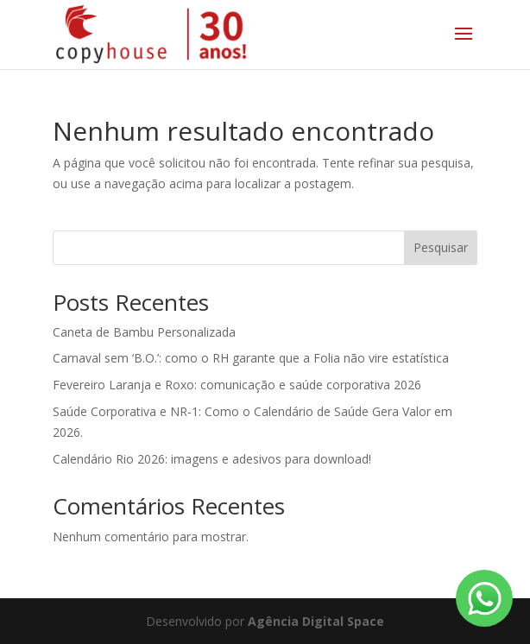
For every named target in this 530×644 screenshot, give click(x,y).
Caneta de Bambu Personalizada (144, 332)
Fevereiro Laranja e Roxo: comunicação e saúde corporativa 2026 (237, 384)
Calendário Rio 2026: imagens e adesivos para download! (212, 459)
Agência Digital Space (316, 621)
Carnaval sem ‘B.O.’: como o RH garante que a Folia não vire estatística (251, 358)
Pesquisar (440, 247)
